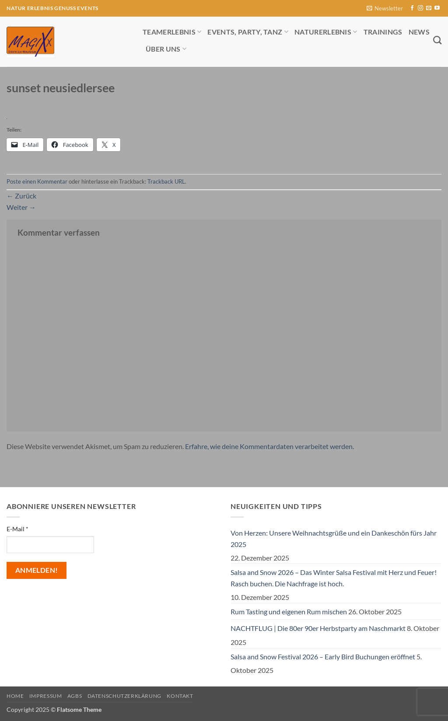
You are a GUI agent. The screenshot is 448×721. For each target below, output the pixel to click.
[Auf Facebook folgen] (412, 8)
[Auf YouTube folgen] (437, 8)
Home (15, 696)
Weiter (21, 207)
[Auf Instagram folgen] (420, 8)
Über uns (166, 49)
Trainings (383, 32)
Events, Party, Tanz (247, 32)
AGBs (74, 696)
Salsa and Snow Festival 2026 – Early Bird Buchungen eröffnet (323, 656)
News (419, 32)
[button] (385, 8)
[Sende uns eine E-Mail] (428, 8)
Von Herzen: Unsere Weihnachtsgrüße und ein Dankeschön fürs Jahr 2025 (334, 538)
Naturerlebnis (325, 32)
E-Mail (17, 529)
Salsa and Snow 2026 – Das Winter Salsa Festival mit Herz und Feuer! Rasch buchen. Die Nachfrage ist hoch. (334, 578)
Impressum (45, 696)
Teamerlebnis (172, 32)
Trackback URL (166, 181)
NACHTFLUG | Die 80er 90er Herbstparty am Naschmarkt (318, 628)
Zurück (21, 196)
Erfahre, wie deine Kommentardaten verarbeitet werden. (269, 446)
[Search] (437, 40)
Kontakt (180, 696)
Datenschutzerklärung (124, 696)
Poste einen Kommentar (37, 181)
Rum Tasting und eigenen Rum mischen (289, 611)
